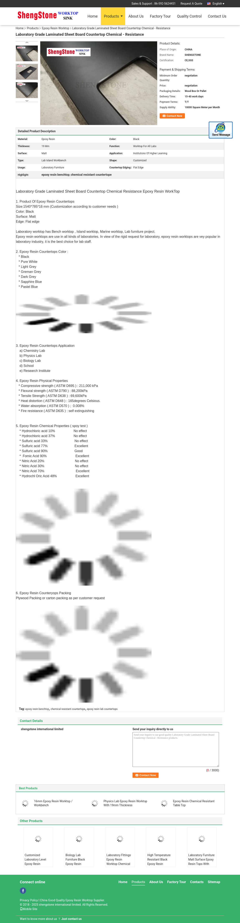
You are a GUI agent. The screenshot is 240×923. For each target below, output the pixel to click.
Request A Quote (191, 3)
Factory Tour (160, 16)
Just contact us (71, 918)
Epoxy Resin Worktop (55, 28)
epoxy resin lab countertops (102, 709)
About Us (136, 16)
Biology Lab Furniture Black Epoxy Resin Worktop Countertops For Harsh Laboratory (77, 866)
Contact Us (217, 16)
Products (111, 16)
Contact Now (174, 115)
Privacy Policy (29, 900)
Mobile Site (28, 909)
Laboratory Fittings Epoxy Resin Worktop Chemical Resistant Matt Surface (118, 863)
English (218, 3)
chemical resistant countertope (68, 709)
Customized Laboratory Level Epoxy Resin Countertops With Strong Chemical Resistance (36, 866)
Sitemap (214, 882)
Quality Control (189, 16)
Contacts (196, 882)
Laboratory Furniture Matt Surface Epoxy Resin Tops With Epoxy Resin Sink (201, 861)
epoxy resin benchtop (37, 709)
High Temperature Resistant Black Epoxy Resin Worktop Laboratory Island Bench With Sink (160, 866)
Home (92, 16)
